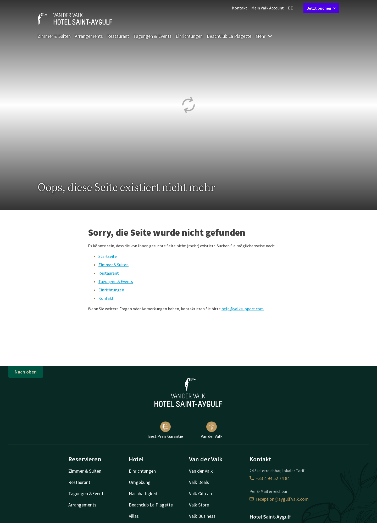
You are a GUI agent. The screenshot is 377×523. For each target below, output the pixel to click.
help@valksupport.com (242, 308)
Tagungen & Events (152, 36)
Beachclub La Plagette (151, 505)
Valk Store (199, 505)
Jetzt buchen (321, 8)
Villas (134, 516)
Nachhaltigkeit (143, 493)
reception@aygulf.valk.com (279, 499)
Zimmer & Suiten (54, 36)
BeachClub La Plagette (229, 36)
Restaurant (118, 36)
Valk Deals (199, 482)
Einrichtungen (189, 36)
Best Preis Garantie (165, 430)
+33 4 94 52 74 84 (270, 478)
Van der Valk (211, 430)
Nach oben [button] (26, 372)
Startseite (107, 256)
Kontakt (239, 7)
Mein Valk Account (267, 7)
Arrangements (89, 36)
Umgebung (140, 482)
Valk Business (202, 516)
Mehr (264, 36)
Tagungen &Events (87, 493)
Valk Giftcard (201, 493)
